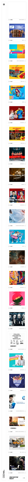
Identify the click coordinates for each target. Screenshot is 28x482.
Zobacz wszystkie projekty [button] (17, 478)
